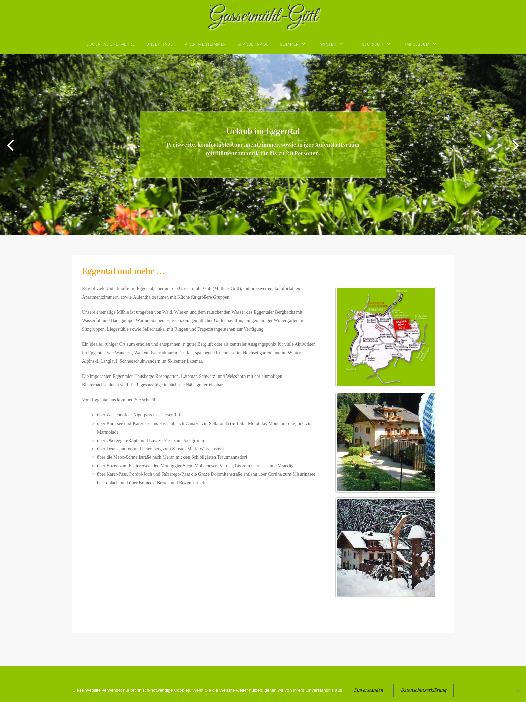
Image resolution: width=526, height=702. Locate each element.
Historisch (371, 44)
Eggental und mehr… (110, 44)
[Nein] (517, 693)
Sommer (289, 44)
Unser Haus (159, 44)
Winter (328, 44)
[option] (263, 144)
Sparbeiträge (253, 44)
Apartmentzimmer (205, 44)
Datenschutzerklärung (423, 690)
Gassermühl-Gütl (263, 16)
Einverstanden (368, 690)
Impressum (417, 44)
